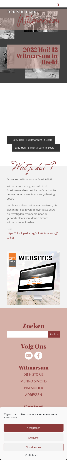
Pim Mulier (33, 388)
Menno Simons (33, 381)
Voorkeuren (33, 447)
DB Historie (33, 374)
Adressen (33, 394)
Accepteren (33, 427)
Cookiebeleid (31, 455)
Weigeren (33, 437)
